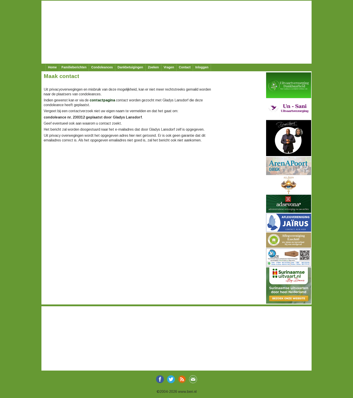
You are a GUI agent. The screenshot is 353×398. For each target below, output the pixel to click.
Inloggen (201, 67)
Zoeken (153, 67)
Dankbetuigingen (130, 67)
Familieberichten (73, 67)
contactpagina (102, 100)
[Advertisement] (176, 32)
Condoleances (102, 67)
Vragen (169, 67)
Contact (184, 67)
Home (52, 67)
